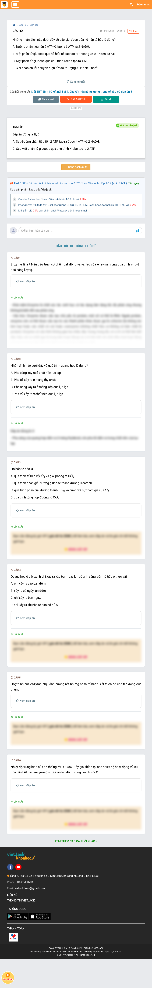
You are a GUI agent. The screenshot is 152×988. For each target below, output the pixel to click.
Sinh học (34, 25)
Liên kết (13, 923)
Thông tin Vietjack (21, 929)
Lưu (133, 31)
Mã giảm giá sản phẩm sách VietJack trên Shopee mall (52, 210)
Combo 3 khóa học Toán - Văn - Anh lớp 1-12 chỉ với (52, 199)
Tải (106, 99)
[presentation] (43, 504)
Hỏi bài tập (8, 977)
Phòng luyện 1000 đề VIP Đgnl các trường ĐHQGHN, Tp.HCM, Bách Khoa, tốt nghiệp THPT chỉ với (77, 205)
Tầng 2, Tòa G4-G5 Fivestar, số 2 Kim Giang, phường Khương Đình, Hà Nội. (54, 904)
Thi (76, 99)
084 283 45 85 (25, 910)
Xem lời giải (76, 81)
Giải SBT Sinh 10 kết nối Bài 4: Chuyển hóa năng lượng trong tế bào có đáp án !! (81, 91)
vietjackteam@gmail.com (30, 917)
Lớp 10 (22, 25)
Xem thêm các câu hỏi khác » (76, 870)
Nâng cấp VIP (75, 578)
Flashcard (46, 99)
